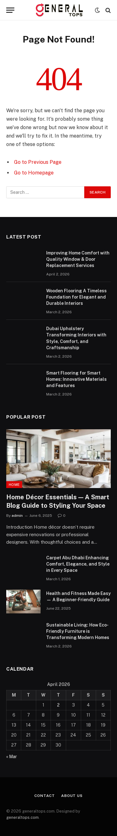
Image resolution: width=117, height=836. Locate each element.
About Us (72, 795)
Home (14, 484)
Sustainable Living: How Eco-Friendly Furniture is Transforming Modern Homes (77, 631)
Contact (44, 795)
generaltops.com (22, 817)
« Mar (11, 756)
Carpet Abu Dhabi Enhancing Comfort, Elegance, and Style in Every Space (78, 564)
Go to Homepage (34, 173)
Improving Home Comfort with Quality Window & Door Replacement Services (78, 259)
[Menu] (10, 10)
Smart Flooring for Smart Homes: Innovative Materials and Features (76, 379)
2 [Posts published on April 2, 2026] (58, 705)
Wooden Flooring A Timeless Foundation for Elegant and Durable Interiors (76, 297)
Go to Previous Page (37, 162)
